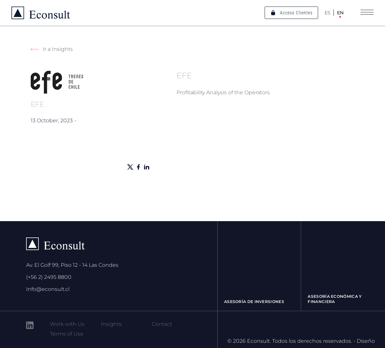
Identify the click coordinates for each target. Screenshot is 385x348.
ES (328, 13)
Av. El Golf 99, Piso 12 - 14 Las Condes (72, 265)
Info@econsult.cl (47, 289)
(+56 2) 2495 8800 (48, 277)
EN (340, 13)
